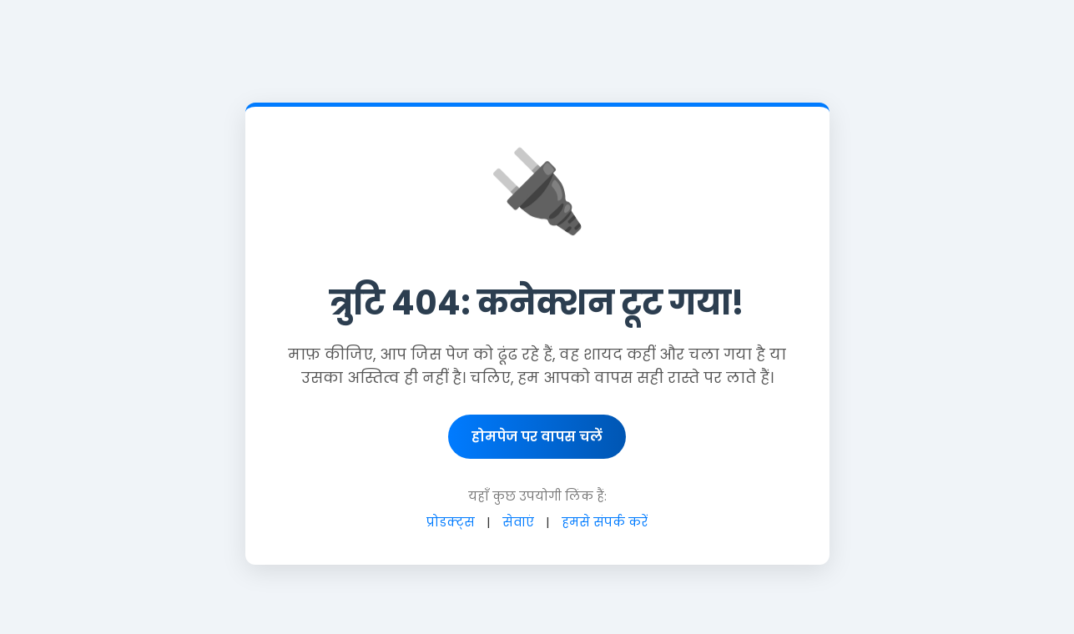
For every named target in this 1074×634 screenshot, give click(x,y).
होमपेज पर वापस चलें (537, 436)
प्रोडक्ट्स (450, 522)
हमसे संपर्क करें (605, 522)
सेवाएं (518, 522)
